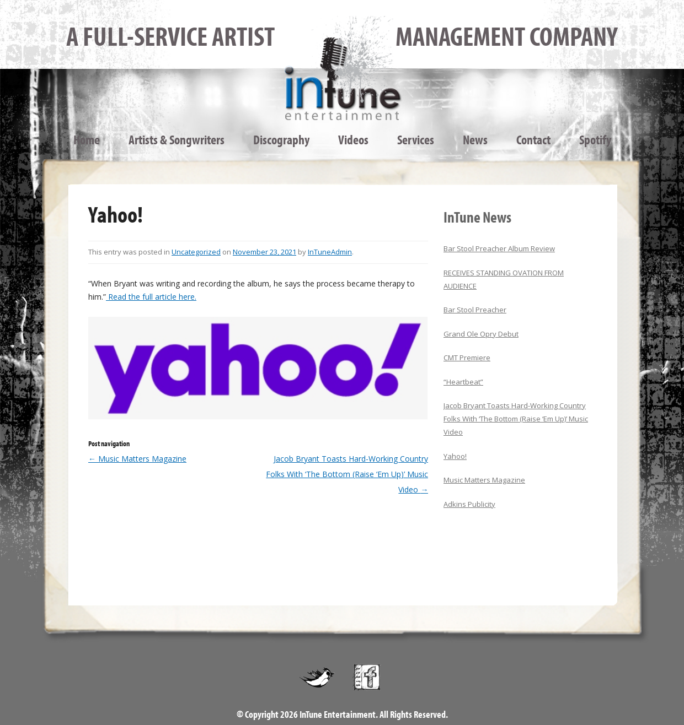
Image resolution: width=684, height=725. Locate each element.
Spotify (595, 139)
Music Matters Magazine (137, 458)
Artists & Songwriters (177, 139)
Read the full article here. (151, 296)
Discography (281, 139)
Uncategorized (196, 252)
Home (86, 139)
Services (415, 139)
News (475, 139)
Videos (353, 139)
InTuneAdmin (330, 252)
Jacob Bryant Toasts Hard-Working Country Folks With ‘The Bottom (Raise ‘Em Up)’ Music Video (347, 474)
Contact (533, 139)
